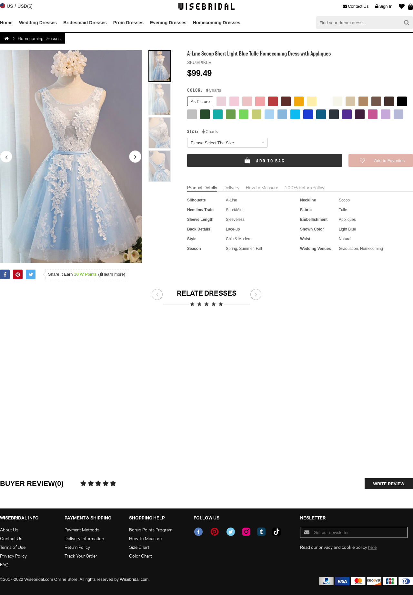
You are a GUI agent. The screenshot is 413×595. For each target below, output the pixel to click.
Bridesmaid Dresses (85, 22)
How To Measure (145, 538)
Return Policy (77, 547)
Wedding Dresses (38, 22)
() (111, 274)
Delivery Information (84, 538)
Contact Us (355, 6)
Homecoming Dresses (216, 22)
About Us (9, 529)
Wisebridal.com (134, 579)
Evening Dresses (168, 22)
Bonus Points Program (150, 529)
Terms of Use (12, 547)
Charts (213, 90)
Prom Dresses (128, 22)
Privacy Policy (13, 556)
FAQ (4, 564)
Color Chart (140, 556)
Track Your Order (81, 556)
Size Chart (139, 547)
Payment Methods (82, 529)
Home (6, 22)
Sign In (383, 6)
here (372, 547)
